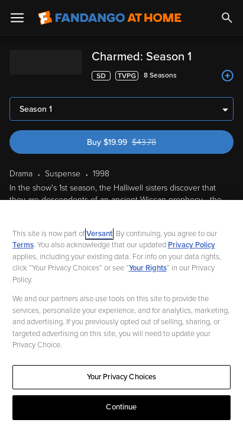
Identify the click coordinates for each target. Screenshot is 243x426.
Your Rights (148, 268)
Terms (23, 245)
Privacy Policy (191, 245)
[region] (121, 313)
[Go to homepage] (109, 18)
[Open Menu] (17, 18)
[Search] (227, 18)
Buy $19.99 (142, 109)
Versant (99, 233)
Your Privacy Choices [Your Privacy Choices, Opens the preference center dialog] (122, 377)
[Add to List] (228, 76)
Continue (121, 407)
